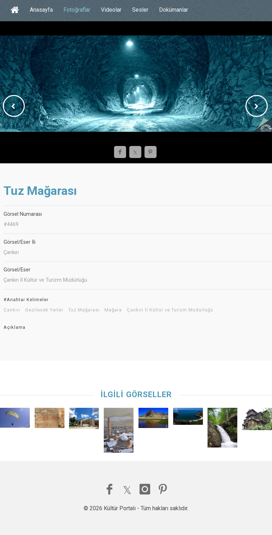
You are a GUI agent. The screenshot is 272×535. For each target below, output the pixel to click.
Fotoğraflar (76, 9)
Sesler (140, 9)
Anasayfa (41, 9)
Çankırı (12, 310)
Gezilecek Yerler (44, 310)
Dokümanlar (173, 9)
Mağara (113, 310)
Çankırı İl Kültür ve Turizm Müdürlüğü (170, 310)
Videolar (111, 9)
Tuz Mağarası (84, 310)
